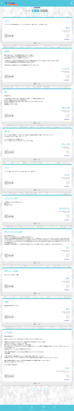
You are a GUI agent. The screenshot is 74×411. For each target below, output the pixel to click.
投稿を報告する (67, 39)
